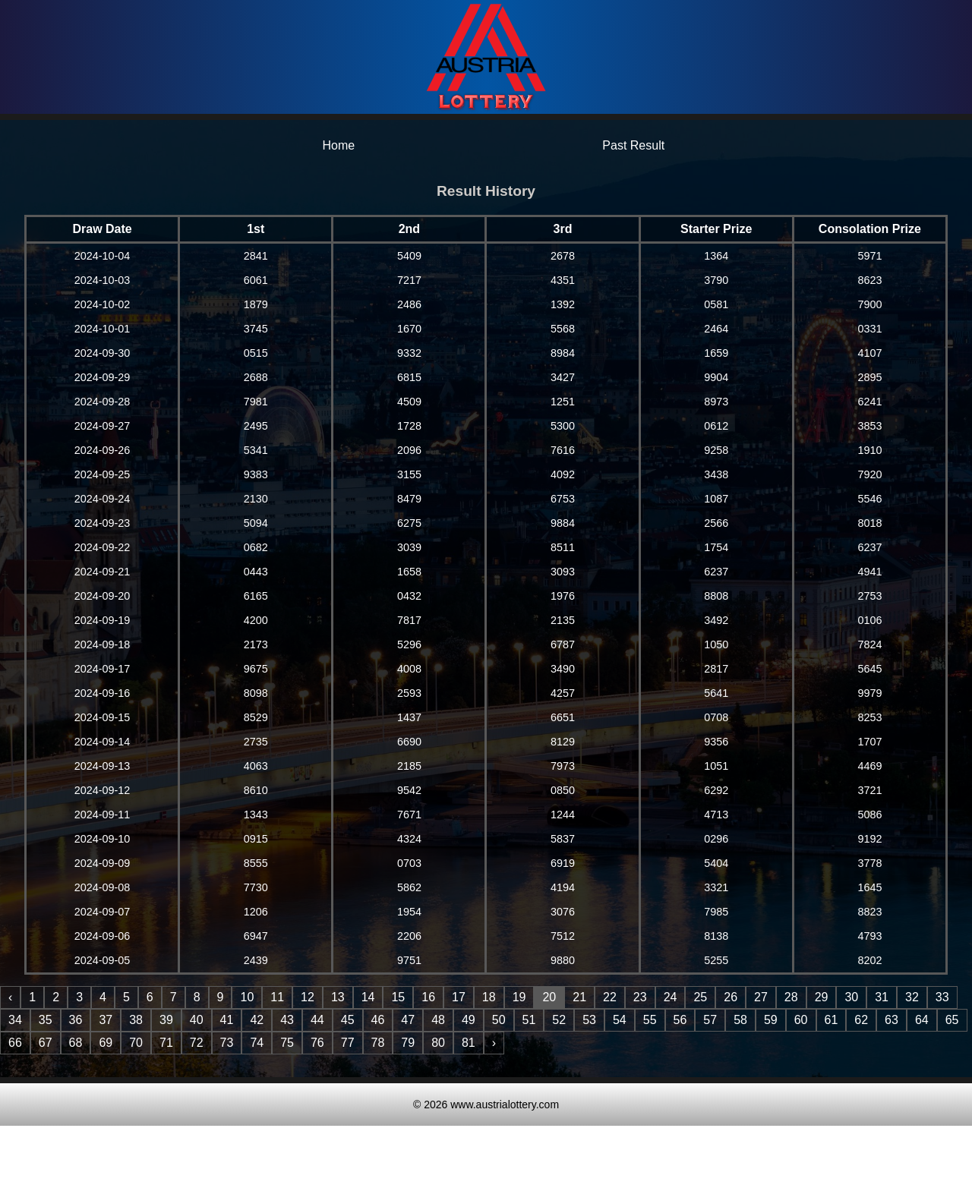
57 (710, 1019)
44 (317, 1019)
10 (247, 997)
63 (891, 1019)
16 (428, 997)
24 (670, 997)
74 (257, 1042)
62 (861, 1019)
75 (287, 1042)
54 (619, 1019)
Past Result (633, 145)
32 (912, 997)
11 (277, 997)
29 (821, 997)
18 (489, 997)
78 (378, 1042)
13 (338, 997)
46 (378, 1019)
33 (942, 997)
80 (438, 1042)
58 (740, 1019)
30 (851, 997)
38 (136, 1019)
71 (166, 1042)
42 (257, 1019)
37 (105, 1019)
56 (680, 1019)
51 (529, 1019)
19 (519, 997)
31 (881, 997)
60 (801, 1019)
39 (166, 1019)
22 (610, 997)
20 (549, 997)
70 (136, 1042)
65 (952, 1019)
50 (499, 1019)
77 (348, 1042)
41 (227, 1019)
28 (791, 997)
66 (15, 1042)
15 (398, 997)
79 (408, 1042)
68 (76, 1042)
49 (468, 1019)
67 (45, 1042)
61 (831, 1019)
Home (338, 145)
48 (438, 1019)
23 (640, 997)
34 (15, 1019)
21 (579, 997)
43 (287, 1019)
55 (650, 1019)
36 (76, 1019)
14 (368, 997)
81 (468, 1042)
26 (730, 997)
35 (45, 1019)
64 (922, 1019)
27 (761, 997)
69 (105, 1042)
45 (348, 1019)
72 (197, 1042)
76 (317, 1042)
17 (458, 997)
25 (700, 997)
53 (589, 1019)
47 (408, 1019)
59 (771, 1019)
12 (307, 997)
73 (227, 1042)
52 (559, 1019)
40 (197, 1019)
